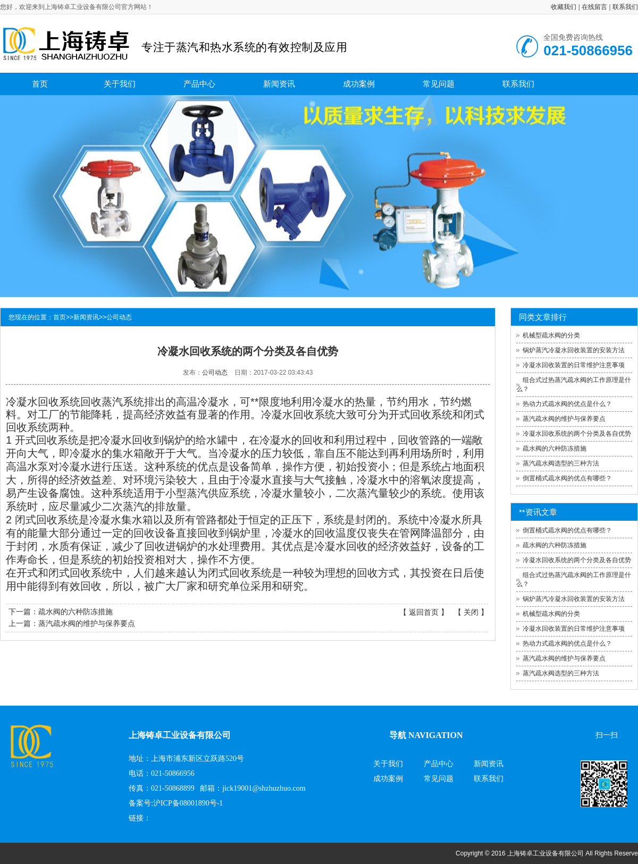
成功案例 (359, 83)
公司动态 (119, 317)
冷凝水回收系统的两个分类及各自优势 (577, 433)
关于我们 (120, 83)
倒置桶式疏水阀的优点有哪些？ (567, 478)
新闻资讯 (279, 83)
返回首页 (424, 612)
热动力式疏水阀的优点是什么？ (567, 404)
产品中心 (199, 83)
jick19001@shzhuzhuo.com (263, 788)
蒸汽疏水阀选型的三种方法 (561, 463)
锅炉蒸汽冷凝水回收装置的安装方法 (574, 350)
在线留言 (594, 7)
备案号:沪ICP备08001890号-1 (176, 803)
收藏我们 (563, 7)
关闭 (471, 612)
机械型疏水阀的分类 (551, 335)
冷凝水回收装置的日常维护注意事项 (574, 365)
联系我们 (625, 7)
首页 (40, 83)
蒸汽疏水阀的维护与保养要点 (86, 623)
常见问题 (439, 83)
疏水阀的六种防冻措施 (75, 611)
